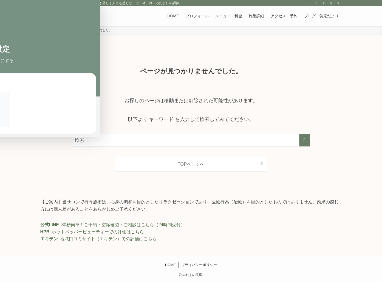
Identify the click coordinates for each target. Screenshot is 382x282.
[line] (317, 3)
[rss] (324, 3)
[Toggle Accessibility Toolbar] (11, 26)
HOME (170, 265)
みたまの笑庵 (60, 16)
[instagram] (309, 3)
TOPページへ (191, 164)
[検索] (338, 3)
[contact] (331, 3)
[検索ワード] (191, 140)
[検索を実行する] (304, 140)
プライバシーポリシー (199, 265)
